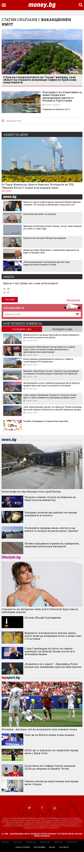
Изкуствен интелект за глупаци (39, 214)
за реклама (39, 847)
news (12, 197)
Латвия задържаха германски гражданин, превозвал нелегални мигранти (52, 545)
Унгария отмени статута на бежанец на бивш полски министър (50, 498)
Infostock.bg (71, 842)
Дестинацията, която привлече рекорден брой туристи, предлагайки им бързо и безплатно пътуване (51, 384)
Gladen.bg (58, 842)
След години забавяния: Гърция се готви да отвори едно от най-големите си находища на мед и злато (49, 396)
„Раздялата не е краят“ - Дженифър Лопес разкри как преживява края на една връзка (53, 665)
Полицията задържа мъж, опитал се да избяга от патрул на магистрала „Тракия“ (51, 529)
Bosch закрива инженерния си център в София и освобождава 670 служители (48, 360)
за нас (52, 847)
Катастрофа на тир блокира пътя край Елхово (31, 491)
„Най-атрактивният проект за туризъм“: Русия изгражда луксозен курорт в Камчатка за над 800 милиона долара (52, 408)
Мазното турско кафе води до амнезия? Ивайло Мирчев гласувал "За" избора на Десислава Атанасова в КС (52, 203)
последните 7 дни (22, 329)
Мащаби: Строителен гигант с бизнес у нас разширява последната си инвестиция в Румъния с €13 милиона (51, 372)
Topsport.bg (44, 842)
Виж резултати (73, 300)
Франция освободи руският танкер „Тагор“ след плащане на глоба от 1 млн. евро (52, 227)
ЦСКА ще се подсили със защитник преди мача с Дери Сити (51, 752)
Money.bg (17, 842)
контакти (64, 847)
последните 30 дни (62, 329)
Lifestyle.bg (31, 842)
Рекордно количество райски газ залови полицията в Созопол (51, 514)
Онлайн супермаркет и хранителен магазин (45, 421)
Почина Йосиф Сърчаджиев (43, 617)
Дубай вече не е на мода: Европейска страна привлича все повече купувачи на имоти (51, 336)
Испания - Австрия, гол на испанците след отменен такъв (39, 729)
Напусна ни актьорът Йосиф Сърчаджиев (44, 238)
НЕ (6, 292)
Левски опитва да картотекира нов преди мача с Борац (51, 783)
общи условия (22, 847)
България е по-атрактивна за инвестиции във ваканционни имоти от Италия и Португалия (62, 96)
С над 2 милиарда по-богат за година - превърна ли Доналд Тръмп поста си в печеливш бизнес (50, 651)
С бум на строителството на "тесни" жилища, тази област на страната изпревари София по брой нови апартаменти (39, 79)
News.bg (5, 842)
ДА (6, 289)
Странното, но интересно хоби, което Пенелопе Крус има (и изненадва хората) (40, 610)
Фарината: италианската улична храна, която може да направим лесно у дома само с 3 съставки (53, 635)
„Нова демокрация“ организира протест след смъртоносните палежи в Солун (46, 263)
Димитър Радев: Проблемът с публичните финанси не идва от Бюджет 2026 (51, 251)
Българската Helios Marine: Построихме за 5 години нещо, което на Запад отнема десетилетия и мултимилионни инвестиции (49, 349)
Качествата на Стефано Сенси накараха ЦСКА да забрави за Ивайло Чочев (50, 767)
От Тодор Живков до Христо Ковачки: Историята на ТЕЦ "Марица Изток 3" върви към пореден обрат (38, 186)
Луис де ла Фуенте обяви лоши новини (49, 734)
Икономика (7, 191)
